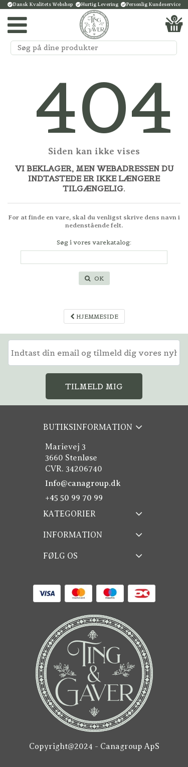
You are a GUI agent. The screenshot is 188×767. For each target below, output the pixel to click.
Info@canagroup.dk (83, 483)
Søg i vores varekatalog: (94, 242)
